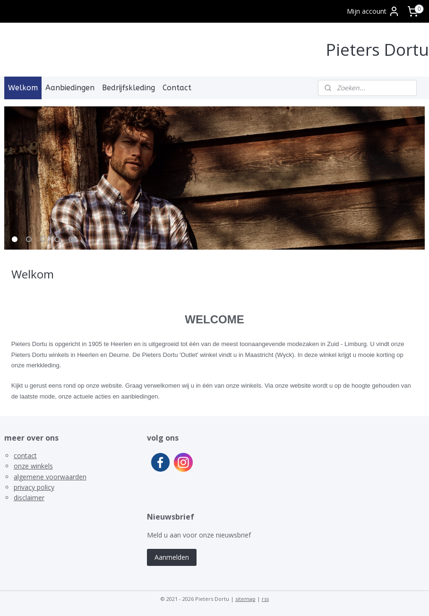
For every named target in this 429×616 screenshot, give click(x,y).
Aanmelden (171, 557)
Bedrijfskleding (128, 87)
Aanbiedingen (69, 87)
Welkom (23, 87)
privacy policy (34, 487)
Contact (177, 87)
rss (265, 598)
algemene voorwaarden (50, 476)
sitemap (245, 598)
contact (25, 455)
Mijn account (373, 11)
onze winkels (33, 465)
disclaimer (29, 497)
